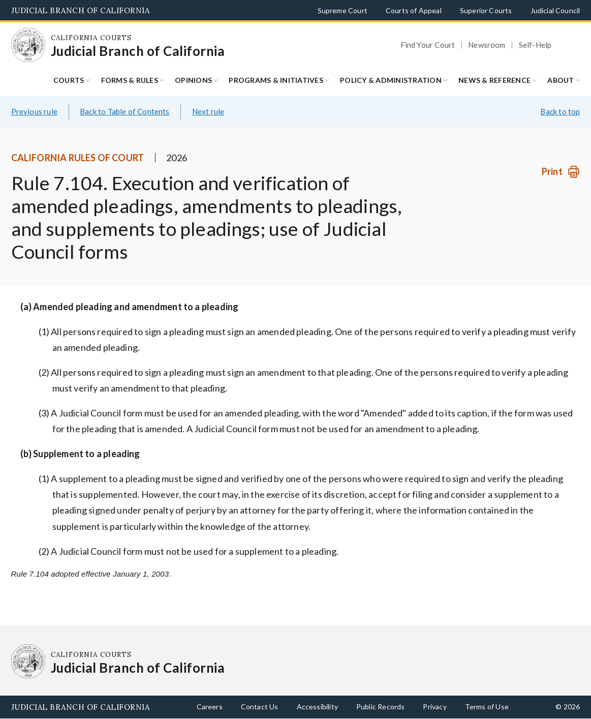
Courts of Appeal (414, 10)
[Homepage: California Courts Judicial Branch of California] (28, 45)
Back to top (560, 111)
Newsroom (486, 45)
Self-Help (535, 45)
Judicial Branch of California (80, 10)
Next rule (208, 111)
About (560, 80)
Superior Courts (486, 10)
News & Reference (494, 80)
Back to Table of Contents (125, 111)
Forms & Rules (129, 80)
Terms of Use (487, 706)
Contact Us (259, 706)
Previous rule (34, 111)
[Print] (561, 171)
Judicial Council (555, 10)
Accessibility (317, 706)
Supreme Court (342, 10)
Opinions (193, 80)
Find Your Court (427, 45)
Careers (210, 706)
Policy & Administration (391, 80)
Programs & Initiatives (276, 80)
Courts (68, 80)
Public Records (380, 706)
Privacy (434, 706)
